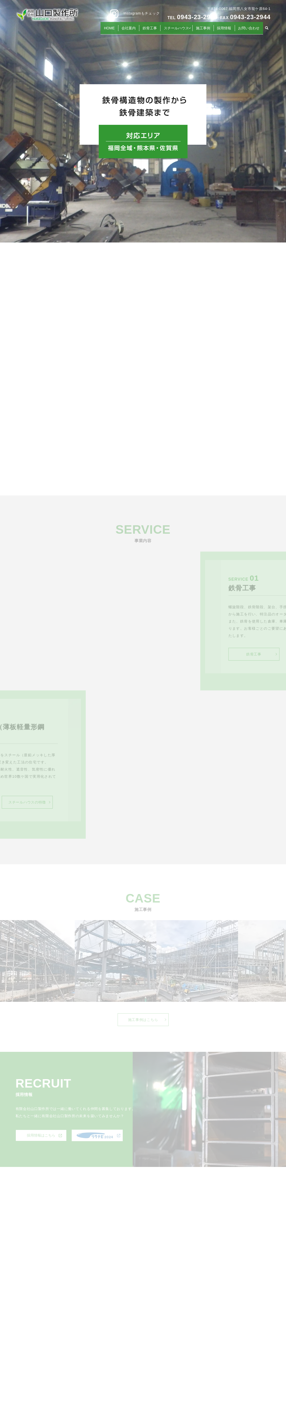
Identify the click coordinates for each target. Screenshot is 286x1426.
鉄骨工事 (158, 25)
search (267, 26)
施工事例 (209, 25)
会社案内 (140, 25)
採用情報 (228, 25)
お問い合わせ (250, 25)
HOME (123, 25)
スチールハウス (182, 25)
